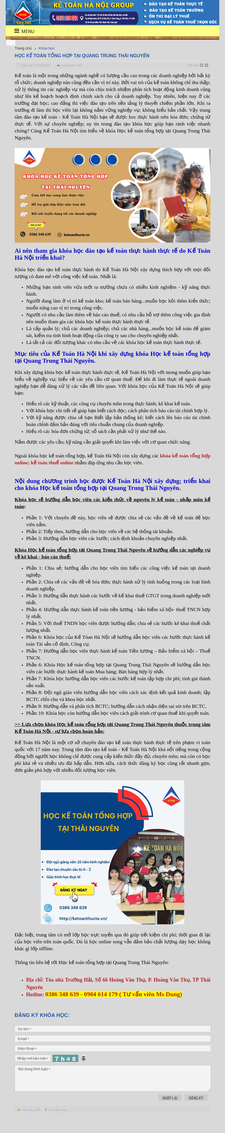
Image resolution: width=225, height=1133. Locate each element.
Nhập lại (169, 1111)
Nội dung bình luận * (113, 1092)
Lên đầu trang (58, 1123)
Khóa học (47, 48)
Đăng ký (196, 1111)
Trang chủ (23, 48)
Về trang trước (31, 1123)
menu (20, 31)
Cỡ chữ (193, 65)
